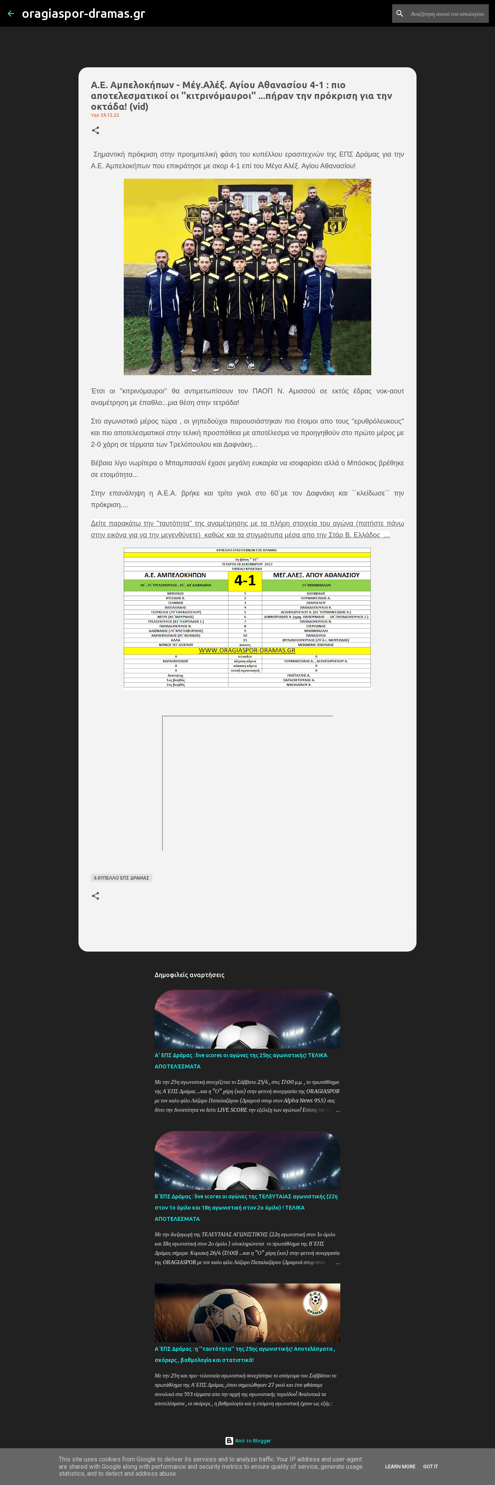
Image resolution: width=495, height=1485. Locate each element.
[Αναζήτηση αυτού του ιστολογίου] (448, 13)
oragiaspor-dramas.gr (83, 13)
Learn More (400, 1467)
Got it (430, 1467)
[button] (95, 131)
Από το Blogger (248, 1441)
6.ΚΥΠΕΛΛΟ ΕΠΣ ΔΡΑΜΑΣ (121, 877)
